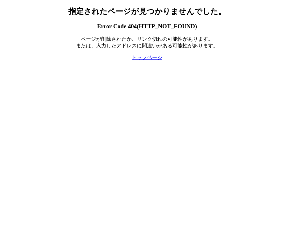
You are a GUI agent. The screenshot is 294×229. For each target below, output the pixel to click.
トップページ (147, 57)
